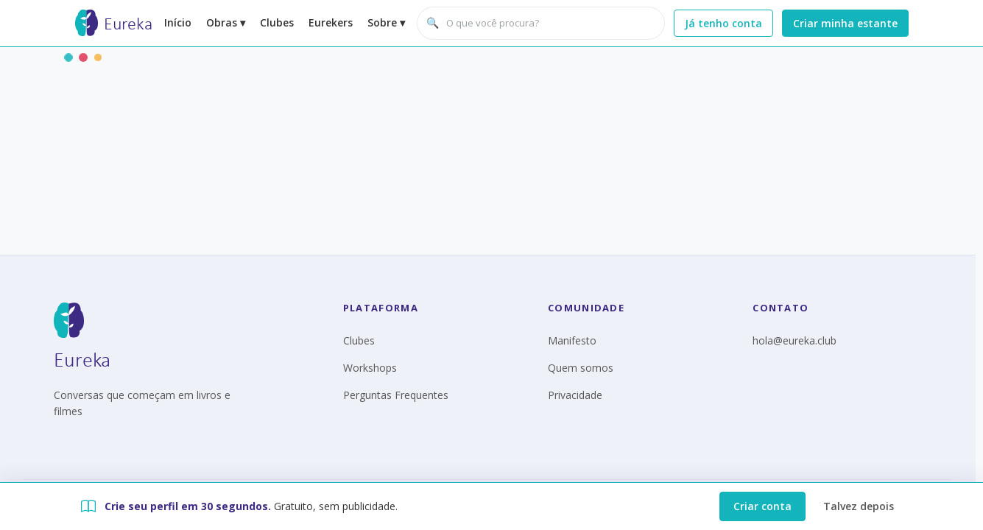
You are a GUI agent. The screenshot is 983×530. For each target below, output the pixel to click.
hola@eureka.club (794, 340)
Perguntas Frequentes (395, 395)
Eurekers (331, 22)
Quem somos (580, 368)
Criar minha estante (845, 23)
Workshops (370, 368)
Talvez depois (858, 506)
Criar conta (762, 506)
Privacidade (575, 395)
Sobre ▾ (386, 22)
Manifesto (572, 340)
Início (177, 22)
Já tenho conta (723, 23)
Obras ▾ (225, 22)
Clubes (277, 22)
